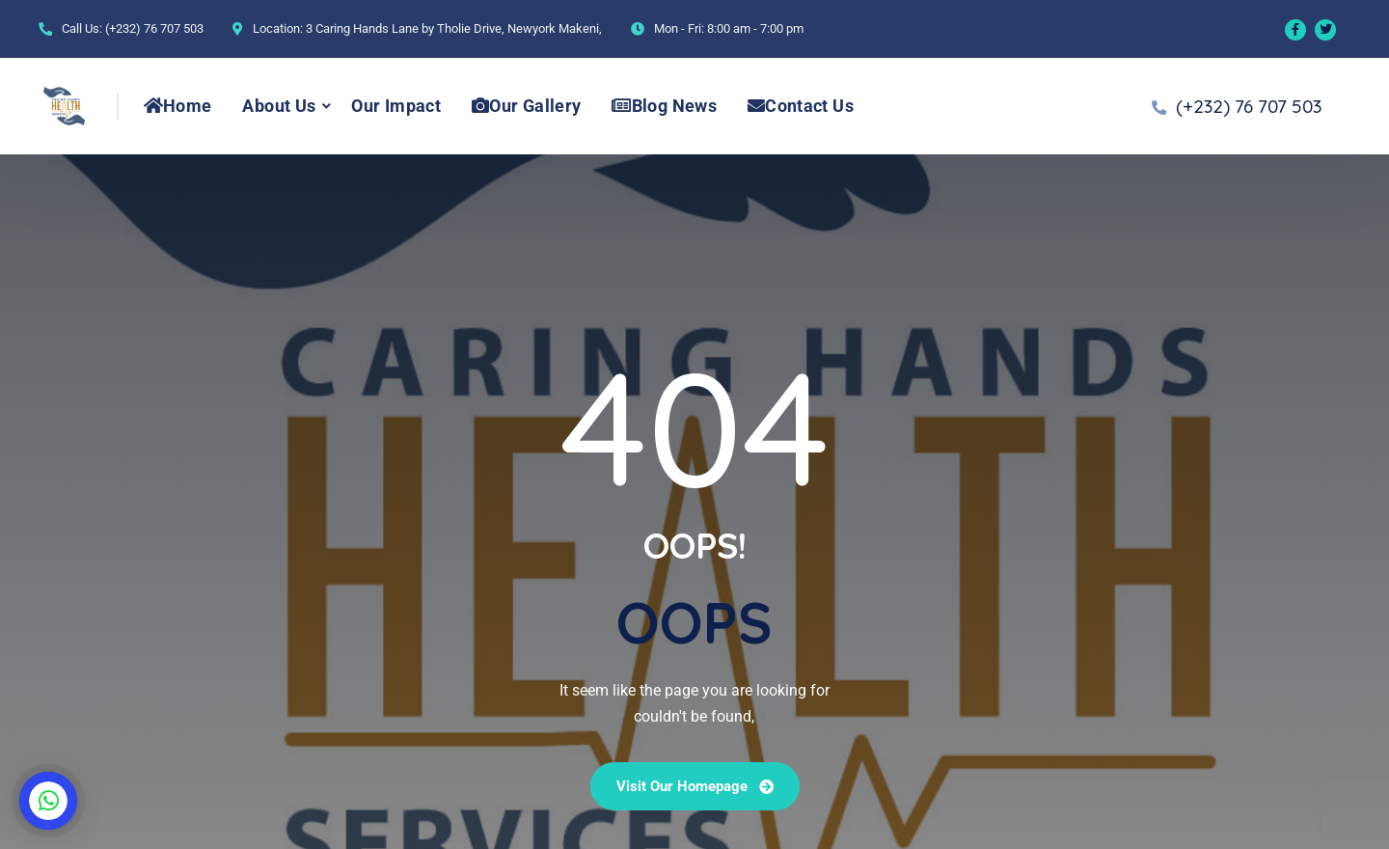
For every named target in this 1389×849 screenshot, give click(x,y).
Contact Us (801, 106)
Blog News (664, 106)
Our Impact (396, 106)
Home (178, 106)
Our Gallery (526, 106)
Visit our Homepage (695, 786)
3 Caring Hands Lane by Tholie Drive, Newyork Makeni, (454, 28)
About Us (278, 106)
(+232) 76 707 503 (154, 28)
